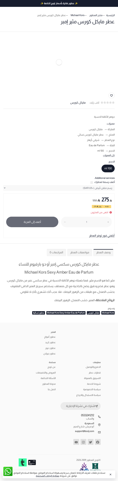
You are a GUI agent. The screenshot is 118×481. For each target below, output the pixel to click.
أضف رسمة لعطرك (104, 182)
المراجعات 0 (56, 252)
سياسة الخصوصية (92, 389)
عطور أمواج (50, 336)
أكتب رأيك (94, 102)
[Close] (110, 474)
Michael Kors (108, 313)
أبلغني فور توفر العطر (101, 235)
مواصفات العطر (79, 252)
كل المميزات (109, 155)
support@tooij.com (84, 431)
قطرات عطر (95, 372)
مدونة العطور (49, 383)
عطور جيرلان (49, 353)
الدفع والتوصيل (93, 367)
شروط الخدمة (94, 383)
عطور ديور (50, 348)
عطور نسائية (38, 313)
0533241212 (87, 415)
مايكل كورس (93, 313)
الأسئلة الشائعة (48, 378)
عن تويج (52, 367)
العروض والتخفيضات (46, 372)
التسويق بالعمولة (92, 378)
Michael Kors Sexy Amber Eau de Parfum (66, 313)
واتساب (90, 418)
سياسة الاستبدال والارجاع (88, 395)
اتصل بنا (52, 389)
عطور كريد (50, 342)
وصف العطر (103, 252)
